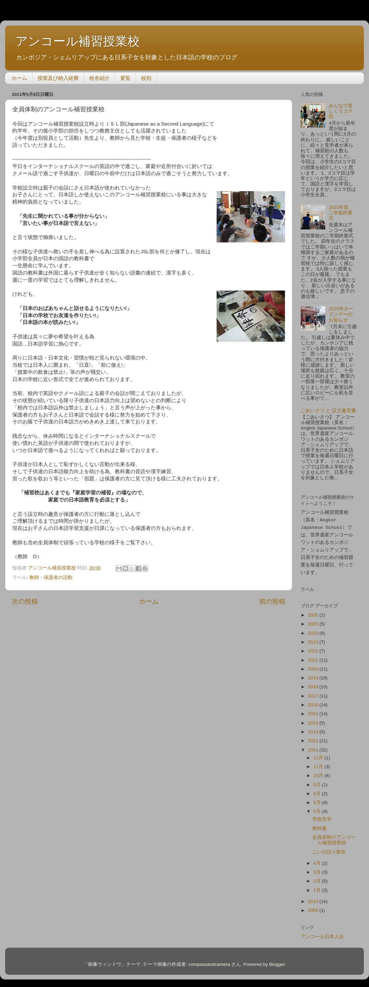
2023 (313, 638)
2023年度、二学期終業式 (341, 213)
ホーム (19, 78)
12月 (319, 754)
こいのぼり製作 (329, 848)
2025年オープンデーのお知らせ (341, 314)
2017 (313, 692)
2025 (313, 620)
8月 (317, 790)
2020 (313, 665)
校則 (146, 78)
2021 (313, 657)
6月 (317, 799)
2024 (313, 630)
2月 (317, 877)
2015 (313, 710)
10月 (319, 772)
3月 (317, 869)
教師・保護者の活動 (50, 577)
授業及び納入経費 (58, 78)
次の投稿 (25, 601)
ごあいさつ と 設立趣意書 (328, 410)
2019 (313, 674)
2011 (313, 746)
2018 (313, 683)
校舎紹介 (99, 78)
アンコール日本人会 (322, 933)
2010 (313, 898)
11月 (319, 763)
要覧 (125, 78)
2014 (313, 719)
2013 (313, 728)
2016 (313, 701)
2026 (313, 612)
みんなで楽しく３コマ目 (341, 111)
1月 (317, 887)
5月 (317, 808)
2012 (313, 737)
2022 (313, 647)
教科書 (319, 825)
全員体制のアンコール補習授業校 (333, 837)
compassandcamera (209, 961)
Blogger (277, 961)
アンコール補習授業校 (77, 41)
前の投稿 (272, 601)
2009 (313, 907)
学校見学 (321, 816)
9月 (317, 781)
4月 (317, 860)
